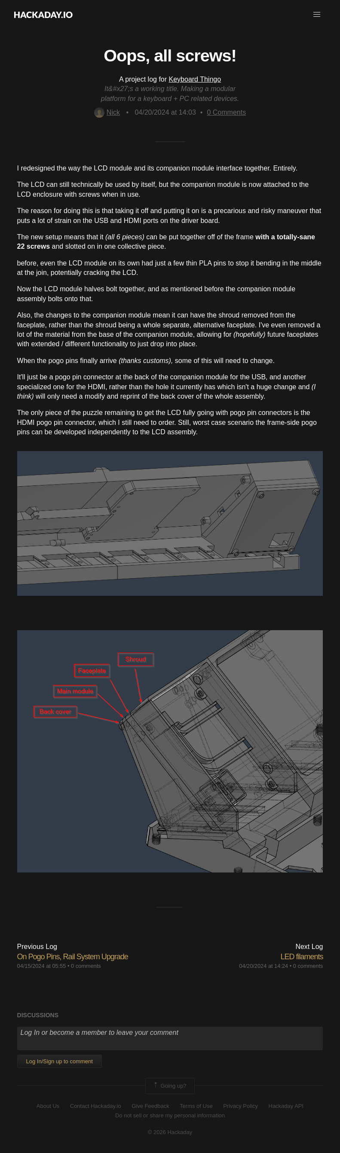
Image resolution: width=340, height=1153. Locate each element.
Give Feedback (150, 1106)
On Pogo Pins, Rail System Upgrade (72, 956)
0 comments (86, 966)
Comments (226, 112)
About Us (48, 1106)
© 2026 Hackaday (170, 1132)
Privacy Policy (240, 1106)
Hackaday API (286, 1106)
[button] (316, 14)
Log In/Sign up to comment (59, 1061)
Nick (107, 112)
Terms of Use (196, 1106)
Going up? (169, 1086)
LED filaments (301, 956)
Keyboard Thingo (195, 79)
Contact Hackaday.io (95, 1106)
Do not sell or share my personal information (170, 1115)
